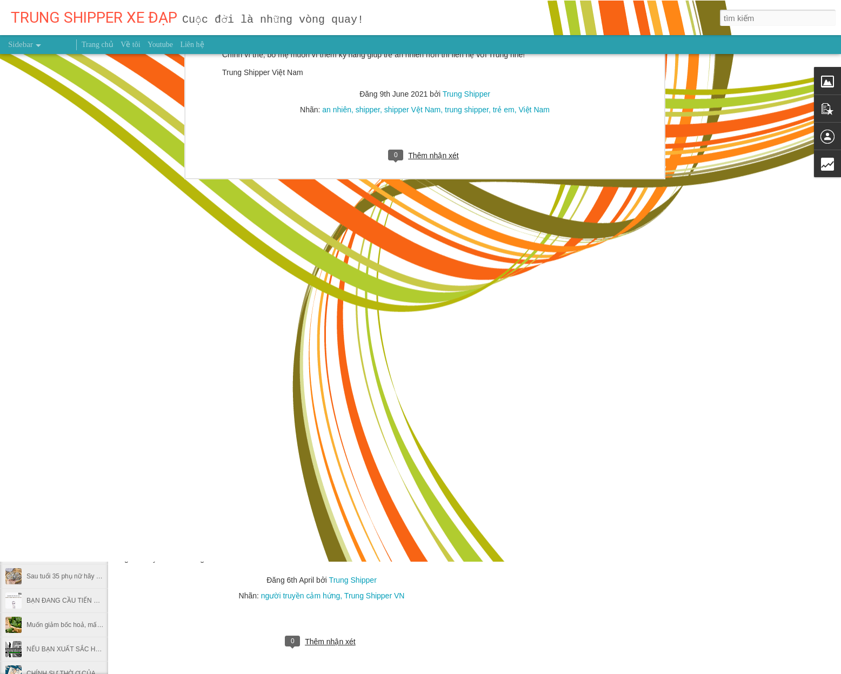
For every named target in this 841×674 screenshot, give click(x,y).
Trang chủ (98, 45)
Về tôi (130, 45)
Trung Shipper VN (374, 595)
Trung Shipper (353, 580)
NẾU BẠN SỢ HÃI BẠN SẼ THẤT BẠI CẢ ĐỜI (92, 406)
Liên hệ (192, 45)
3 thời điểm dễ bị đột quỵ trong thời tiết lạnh (89, 382)
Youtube (160, 45)
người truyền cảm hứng (301, 595)
